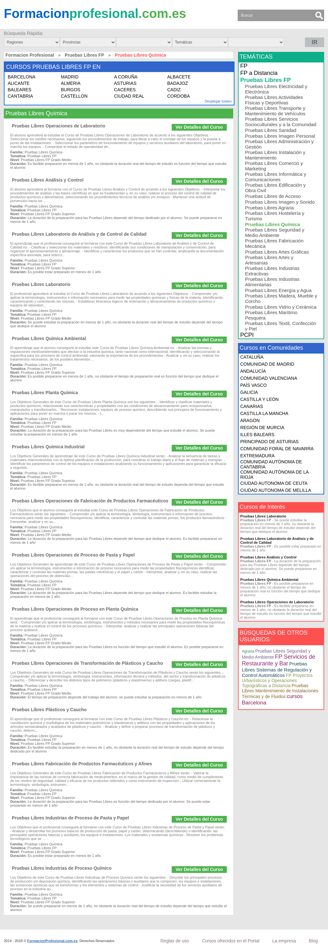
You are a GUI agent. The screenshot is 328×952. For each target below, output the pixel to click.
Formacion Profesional (29, 55)
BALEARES (19, 89)
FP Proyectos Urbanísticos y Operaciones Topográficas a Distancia (277, 680)
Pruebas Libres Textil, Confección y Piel (280, 326)
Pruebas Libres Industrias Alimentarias (272, 281)
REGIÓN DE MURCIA (262, 427)
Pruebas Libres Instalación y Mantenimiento (275, 155)
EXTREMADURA (257, 455)
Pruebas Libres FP (84, 55)
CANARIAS (251, 406)
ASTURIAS (125, 83)
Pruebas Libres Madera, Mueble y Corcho (281, 298)
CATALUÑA (252, 357)
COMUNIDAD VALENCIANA (268, 378)
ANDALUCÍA (253, 371)
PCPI (247, 335)
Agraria (248, 651)
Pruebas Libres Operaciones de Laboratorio (58, 125)
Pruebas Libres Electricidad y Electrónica (276, 89)
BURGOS (70, 89)
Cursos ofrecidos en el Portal (230, 940)
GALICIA (249, 392)
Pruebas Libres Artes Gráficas (277, 252)
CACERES (125, 89)
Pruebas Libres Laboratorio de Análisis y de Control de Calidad (79, 234)
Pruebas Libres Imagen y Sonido (280, 202)
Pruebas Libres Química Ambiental (49, 338)
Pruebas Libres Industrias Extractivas (272, 270)
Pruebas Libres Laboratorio (41, 284)
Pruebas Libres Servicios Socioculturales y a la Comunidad (280, 121)
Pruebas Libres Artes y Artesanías (269, 260)
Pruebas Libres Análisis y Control (48, 180)
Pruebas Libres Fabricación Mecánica (274, 243)
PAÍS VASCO (253, 385)
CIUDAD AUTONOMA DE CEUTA (274, 483)
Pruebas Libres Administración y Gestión (279, 144)
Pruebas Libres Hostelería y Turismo (274, 215)
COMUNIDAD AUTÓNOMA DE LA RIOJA (274, 474)
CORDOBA (178, 96)
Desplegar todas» (218, 101)
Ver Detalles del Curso (199, 127)
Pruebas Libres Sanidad (270, 130)
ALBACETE (179, 76)
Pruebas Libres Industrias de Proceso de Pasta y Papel (70, 817)
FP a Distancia (259, 73)
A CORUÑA (125, 76)
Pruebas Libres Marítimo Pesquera (271, 315)
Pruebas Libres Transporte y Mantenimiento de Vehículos (275, 110)
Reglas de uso (174, 940)
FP (244, 66)
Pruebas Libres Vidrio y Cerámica (280, 307)
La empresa (284, 940)
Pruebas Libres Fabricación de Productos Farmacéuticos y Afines (82, 763)
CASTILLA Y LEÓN (259, 399)
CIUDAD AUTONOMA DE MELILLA (275, 490)
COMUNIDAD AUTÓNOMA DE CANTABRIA (271, 464)
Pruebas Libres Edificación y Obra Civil (275, 187)
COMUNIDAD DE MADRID (267, 364)
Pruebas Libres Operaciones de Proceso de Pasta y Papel (73, 554)
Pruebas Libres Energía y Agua (278, 290)
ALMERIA (70, 83)
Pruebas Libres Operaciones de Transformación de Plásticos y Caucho (87, 663)
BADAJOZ (177, 83)
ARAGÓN (250, 420)
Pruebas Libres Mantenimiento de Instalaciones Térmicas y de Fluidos (280, 691)
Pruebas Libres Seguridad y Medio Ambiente (274, 232)
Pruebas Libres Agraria (269, 207)
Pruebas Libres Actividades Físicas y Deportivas (274, 99)
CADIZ (174, 89)
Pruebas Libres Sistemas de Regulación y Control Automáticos (277, 669)
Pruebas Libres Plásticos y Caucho (49, 709)
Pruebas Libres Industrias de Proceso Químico (61, 868)
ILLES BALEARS (257, 434)
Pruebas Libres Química (272, 224)
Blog (313, 940)
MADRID (69, 76)
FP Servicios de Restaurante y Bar (278, 660)
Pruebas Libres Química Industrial (48, 446)
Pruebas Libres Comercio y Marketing (274, 165)
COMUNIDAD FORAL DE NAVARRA (277, 448)
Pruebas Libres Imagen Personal (280, 136)
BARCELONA (21, 76)
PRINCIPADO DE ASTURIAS (269, 441)
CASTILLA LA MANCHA (264, 413)
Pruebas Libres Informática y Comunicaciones (275, 176)
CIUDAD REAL (129, 96)
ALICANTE (18, 83)
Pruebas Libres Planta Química (45, 392)
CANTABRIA (20, 96)
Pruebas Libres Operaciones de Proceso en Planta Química (75, 609)
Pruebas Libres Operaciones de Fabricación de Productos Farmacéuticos (90, 500)
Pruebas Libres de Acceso (273, 196)
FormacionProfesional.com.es (52, 941)
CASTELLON (74, 96)
